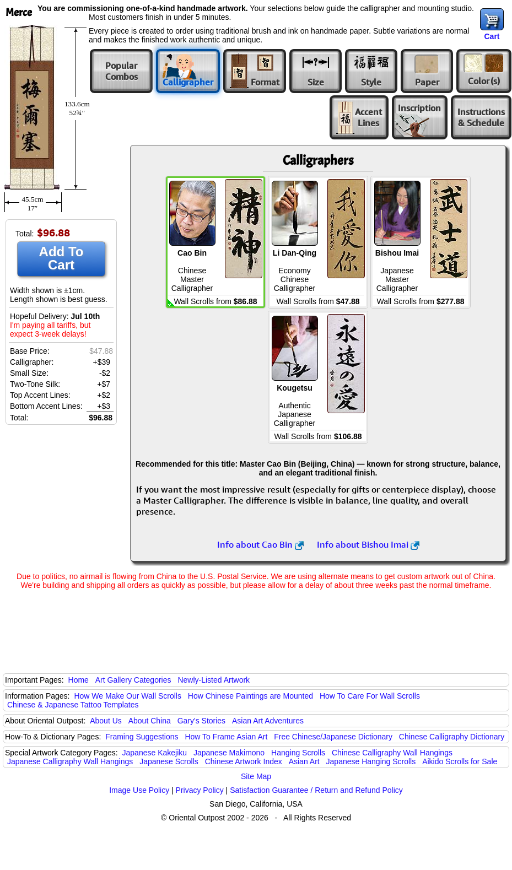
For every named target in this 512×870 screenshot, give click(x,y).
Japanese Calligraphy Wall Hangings (70, 761)
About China (149, 720)
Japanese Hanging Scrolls (371, 761)
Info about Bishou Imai (368, 544)
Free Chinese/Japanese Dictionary (333, 736)
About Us (106, 720)
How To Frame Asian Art (226, 736)
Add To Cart (61, 258)
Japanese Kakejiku (154, 752)
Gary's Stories (201, 720)
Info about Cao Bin (260, 544)
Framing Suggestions (141, 736)
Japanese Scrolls (168, 761)
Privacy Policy (200, 790)
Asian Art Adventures (268, 720)
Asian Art (304, 761)
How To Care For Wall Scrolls (370, 695)
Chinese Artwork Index (243, 761)
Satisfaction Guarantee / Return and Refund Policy (316, 790)
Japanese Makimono (229, 752)
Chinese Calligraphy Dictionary (451, 736)
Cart (491, 36)
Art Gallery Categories (133, 680)
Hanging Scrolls (298, 752)
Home (78, 680)
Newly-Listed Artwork (213, 680)
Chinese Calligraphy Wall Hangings (392, 752)
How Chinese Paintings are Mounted (250, 695)
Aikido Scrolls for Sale (459, 761)
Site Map (256, 776)
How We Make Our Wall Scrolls (127, 695)
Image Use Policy (139, 790)
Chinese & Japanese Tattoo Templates (72, 704)
